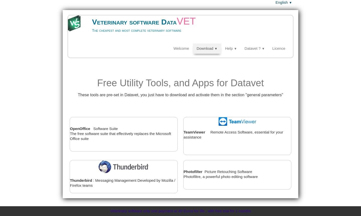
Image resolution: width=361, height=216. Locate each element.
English (284, 2)
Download (207, 48)
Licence (278, 48)
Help (231, 48)
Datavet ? (254, 48)
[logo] (138, 29)
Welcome (181, 48)
